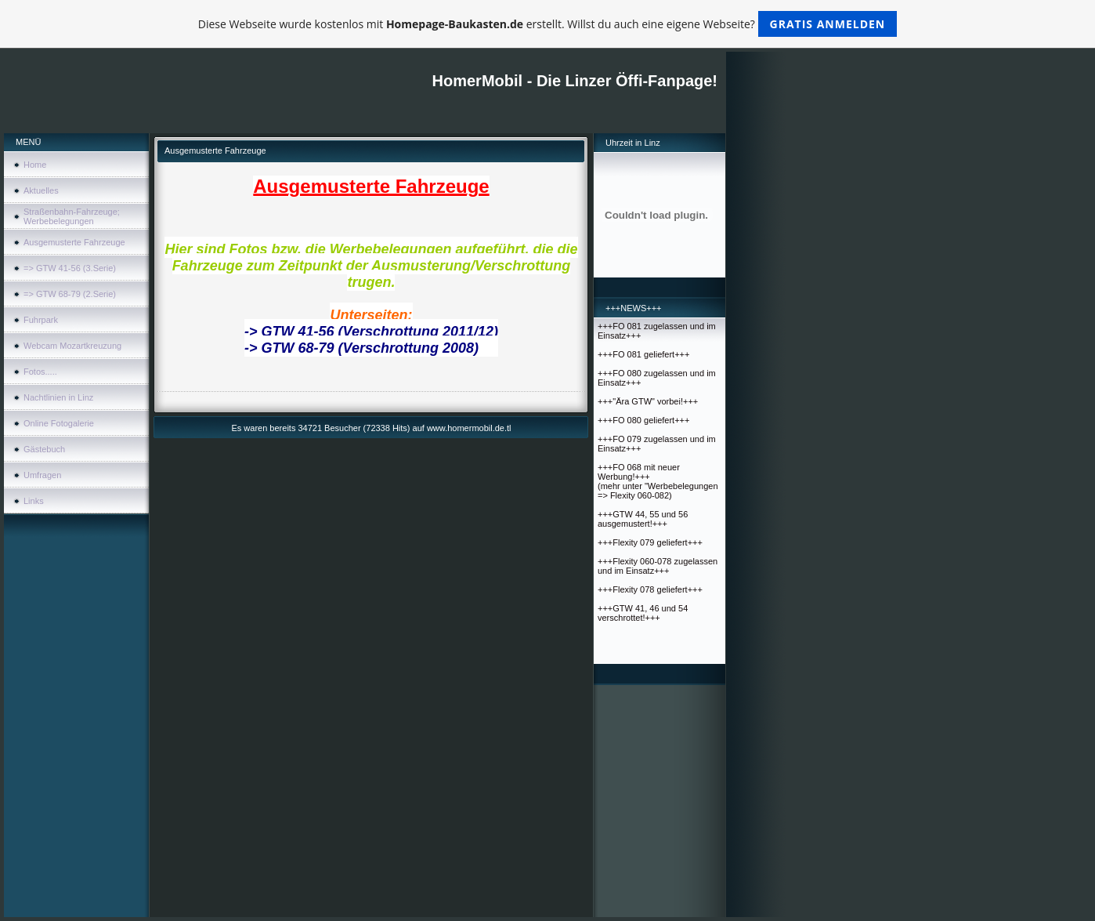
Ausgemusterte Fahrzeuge (74, 242)
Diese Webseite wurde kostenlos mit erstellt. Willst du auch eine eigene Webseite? (548, 24)
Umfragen (42, 475)
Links (33, 501)
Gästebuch (44, 449)
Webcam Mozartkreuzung (72, 345)
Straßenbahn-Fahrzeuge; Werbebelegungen (71, 216)
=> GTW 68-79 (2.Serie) (69, 294)
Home (34, 164)
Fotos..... (40, 371)
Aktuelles (41, 190)
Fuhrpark (40, 320)
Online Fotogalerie (58, 423)
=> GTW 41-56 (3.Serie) (69, 268)
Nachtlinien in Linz (58, 397)
